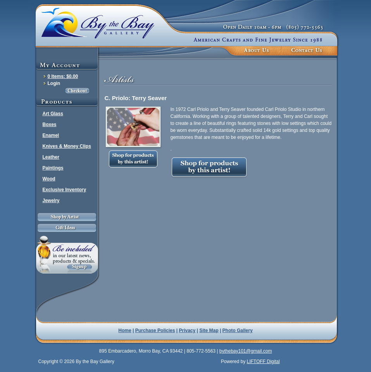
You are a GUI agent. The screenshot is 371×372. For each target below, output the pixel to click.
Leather (51, 157)
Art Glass (53, 113)
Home (124, 330)
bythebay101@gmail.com (245, 351)
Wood (49, 179)
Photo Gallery (238, 330)
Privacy (187, 330)
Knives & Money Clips (67, 146)
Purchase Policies (155, 330)
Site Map (208, 330)
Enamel (51, 135)
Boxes (50, 124)
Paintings (53, 168)
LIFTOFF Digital (263, 361)
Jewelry (51, 200)
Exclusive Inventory (64, 189)
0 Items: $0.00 (63, 76)
